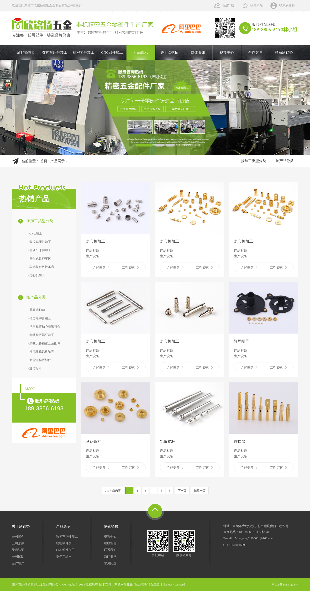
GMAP (179, 584)
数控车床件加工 (54, 52)
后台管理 (141, 584)
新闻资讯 (110, 556)
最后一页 (199, 490)
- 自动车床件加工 (39, 250)
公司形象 (18, 543)
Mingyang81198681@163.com (254, 538)
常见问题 (110, 563)
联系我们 (110, 550)
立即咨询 (130, 267)
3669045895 (238, 545)
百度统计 (156, 584)
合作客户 (255, 52)
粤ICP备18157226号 (285, 584)
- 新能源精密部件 (39, 360)
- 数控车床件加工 (39, 242)
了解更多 (100, 267)
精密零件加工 (83, 52)
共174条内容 (113, 490)
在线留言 (110, 543)
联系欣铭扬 (287, 5)
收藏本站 (256, 5)
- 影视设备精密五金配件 (44, 343)
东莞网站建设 (123, 584)
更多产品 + (63, 556)
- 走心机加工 (36, 275)
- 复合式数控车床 (39, 258)
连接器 (239, 441)
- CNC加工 (35, 233)
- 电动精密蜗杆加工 (41, 335)
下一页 (182, 490)
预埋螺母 (241, 341)
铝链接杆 (167, 441)
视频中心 (227, 52)
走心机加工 (95, 241)
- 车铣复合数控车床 (41, 267)
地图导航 (228, 5)
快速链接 (111, 526)
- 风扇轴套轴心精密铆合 (44, 326)
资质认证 (18, 550)
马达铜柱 (93, 441)
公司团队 (18, 556)
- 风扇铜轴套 (36, 310)
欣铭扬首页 (26, 52)
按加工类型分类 (253, 161)
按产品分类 (285, 161)
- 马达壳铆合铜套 (39, 318)
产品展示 (141, 52)
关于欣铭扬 (169, 52)
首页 (43, 161)
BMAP (169, 584)
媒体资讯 (198, 52)
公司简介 (18, 536)
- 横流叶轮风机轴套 (41, 351)
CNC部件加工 (112, 52)
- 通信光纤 (35, 368)
